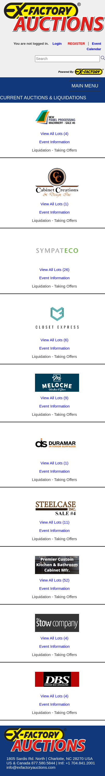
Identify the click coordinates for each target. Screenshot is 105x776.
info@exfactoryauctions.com (30, 767)
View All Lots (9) (54, 398)
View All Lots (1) (54, 204)
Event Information (54, 142)
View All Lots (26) (54, 269)
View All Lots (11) (54, 522)
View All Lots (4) (54, 133)
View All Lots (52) (54, 580)
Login (56, 44)
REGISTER (76, 44)
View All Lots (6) (54, 340)
